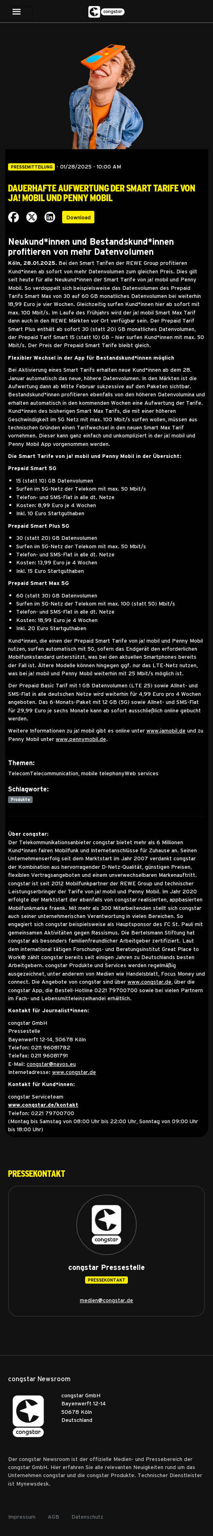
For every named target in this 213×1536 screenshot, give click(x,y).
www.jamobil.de (166, 730)
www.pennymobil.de (81, 738)
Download (78, 217)
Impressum (22, 1516)
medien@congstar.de (106, 1299)
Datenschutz (87, 1516)
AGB (53, 1516)
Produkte (20, 799)
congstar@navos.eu (51, 1063)
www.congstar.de (149, 981)
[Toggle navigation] (18, 13)
